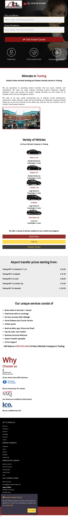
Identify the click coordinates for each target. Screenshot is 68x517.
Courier (4, 440)
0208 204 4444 (22, 346)
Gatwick (4, 452)
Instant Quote (34, 247)
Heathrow (5, 446)
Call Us (34, 241)
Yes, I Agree (31, 510)
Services (4, 431)
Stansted (4, 454)
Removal (4, 437)
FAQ (3, 475)
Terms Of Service (7, 467)
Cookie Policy (6, 472)
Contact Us (5, 429)
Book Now (34, 236)
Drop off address (11, 25)
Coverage (5, 434)
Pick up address (11, 15)
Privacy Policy (6, 469)
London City (5, 457)
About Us (5, 426)
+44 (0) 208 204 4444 (37, 3)
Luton (4, 449)
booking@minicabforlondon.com (11, 484)
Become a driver (7, 464)
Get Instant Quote (34, 39)
